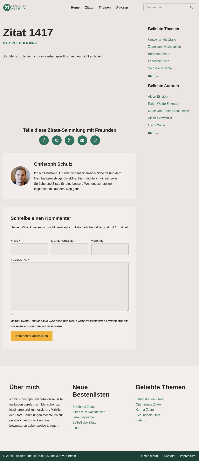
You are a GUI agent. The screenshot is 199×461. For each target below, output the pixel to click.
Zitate (89, 7)
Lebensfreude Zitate (149, 399)
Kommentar (20, 259)
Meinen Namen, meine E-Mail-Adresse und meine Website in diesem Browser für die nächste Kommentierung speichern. (69, 324)
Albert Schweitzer (160, 118)
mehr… (77, 427)
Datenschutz (150, 456)
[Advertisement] (69, 92)
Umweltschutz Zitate (162, 39)
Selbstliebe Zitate (160, 68)
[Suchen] (165, 7)
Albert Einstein (158, 96)
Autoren (122, 7)
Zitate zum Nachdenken (164, 46)
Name (15, 240)
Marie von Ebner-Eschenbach (168, 111)
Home (75, 7)
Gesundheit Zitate (148, 415)
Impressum (187, 456)
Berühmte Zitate (159, 53)
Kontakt (169, 456)
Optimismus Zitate (148, 404)
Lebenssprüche (158, 61)
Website (97, 240)
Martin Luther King (20, 43)
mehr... (153, 75)
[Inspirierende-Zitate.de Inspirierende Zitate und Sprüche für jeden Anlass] (14, 7)
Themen (105, 7)
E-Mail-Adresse (62, 240)
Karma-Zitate (145, 409)
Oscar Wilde (156, 125)
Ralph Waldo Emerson (163, 103)
